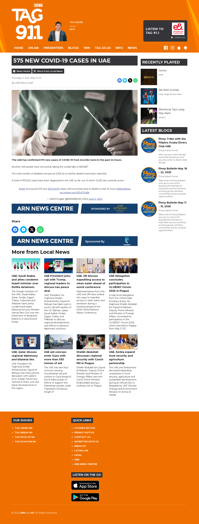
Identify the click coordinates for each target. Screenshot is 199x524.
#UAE (22, 188)
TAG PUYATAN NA (25, 441)
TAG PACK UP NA (25, 437)
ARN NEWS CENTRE (85, 464)
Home (18, 48)
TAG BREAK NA (23, 432)
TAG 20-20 (103, 48)
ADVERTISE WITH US (86, 441)
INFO (119, 48)
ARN (76, 459)
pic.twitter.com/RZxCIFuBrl (74, 192)
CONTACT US (82, 437)
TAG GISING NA (23, 428)
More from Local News (50, 71)
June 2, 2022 (95, 199)
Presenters (53, 48)
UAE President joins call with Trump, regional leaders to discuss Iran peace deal (58, 275)
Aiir (32, 512)
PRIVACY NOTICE (84, 432)
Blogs (73, 48)
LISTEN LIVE (81, 450)
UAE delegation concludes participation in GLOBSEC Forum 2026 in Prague (123, 275)
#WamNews (123, 188)
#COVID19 (53, 188)
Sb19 (161, 74)
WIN (87, 48)
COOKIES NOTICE (84, 428)
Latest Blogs (157, 130)
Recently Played (161, 62)
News (132, 48)
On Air (33, 48)
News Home (23, 71)
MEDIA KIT (80, 446)
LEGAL (78, 455)
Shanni (162, 117)
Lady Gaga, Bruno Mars (170, 94)
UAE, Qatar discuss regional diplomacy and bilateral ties (26, 347)
